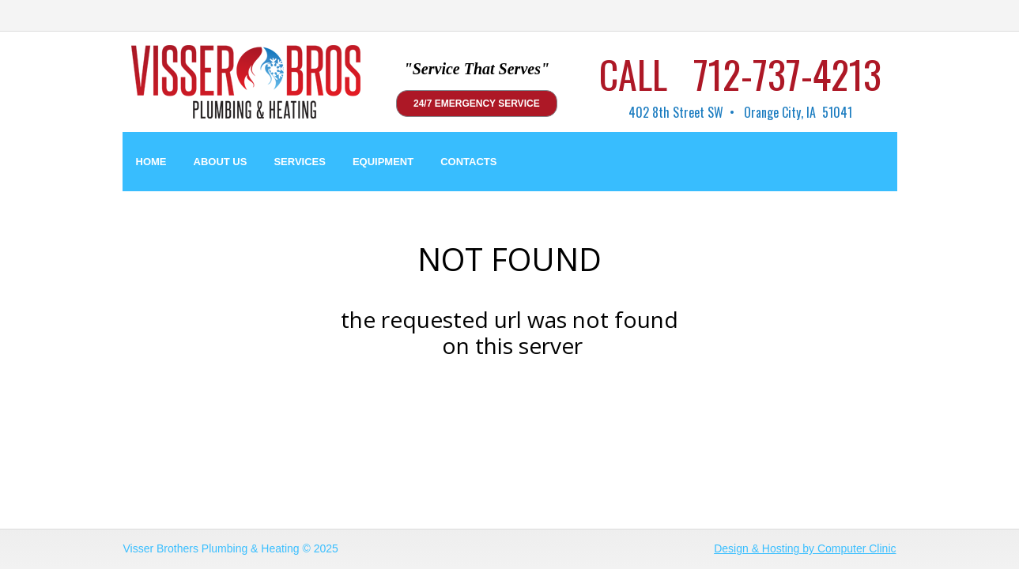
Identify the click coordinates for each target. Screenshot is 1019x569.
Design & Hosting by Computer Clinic (805, 548)
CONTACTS (468, 162)
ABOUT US (220, 162)
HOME (151, 162)
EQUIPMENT (383, 162)
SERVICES (300, 162)
